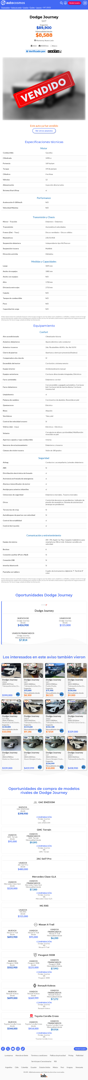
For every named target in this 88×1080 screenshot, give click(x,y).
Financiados (5, 8)
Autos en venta (16, 8)
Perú (62, 1067)
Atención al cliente (22, 1055)
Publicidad (79, 1055)
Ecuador (34, 1067)
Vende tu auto (74, 3)
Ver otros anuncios (44, 130)
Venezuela (79, 1067)
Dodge (32, 8)
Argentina (8, 1067)
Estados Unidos (44, 1067)
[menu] (85, 3)
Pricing (71, 1055)
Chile (16, 1067)
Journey (39, 8)
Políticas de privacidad (58, 1055)
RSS (55, 1061)
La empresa (9, 1055)
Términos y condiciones (39, 1055)
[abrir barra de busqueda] (61, 3)
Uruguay (70, 1067)
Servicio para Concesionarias (41, 1061)
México (55, 1067)
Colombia (24, 1067)
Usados (25, 8)
